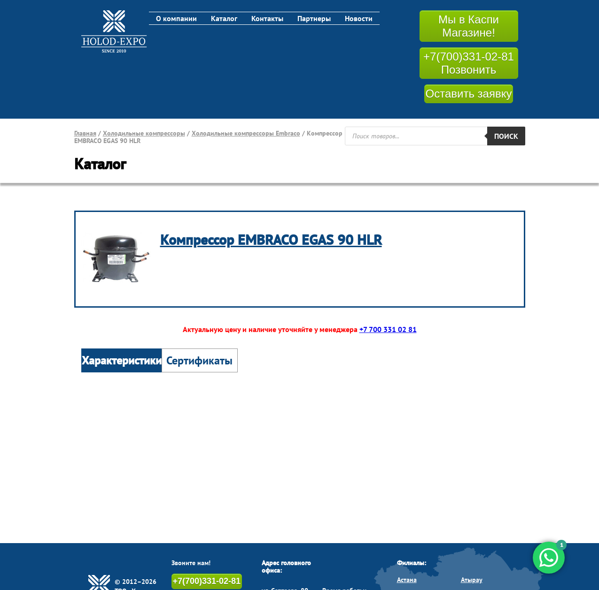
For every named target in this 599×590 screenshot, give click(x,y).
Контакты (267, 18)
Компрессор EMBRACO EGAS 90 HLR (271, 239)
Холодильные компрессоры (144, 133)
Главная (85, 133)
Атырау (471, 579)
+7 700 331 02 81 (388, 329)
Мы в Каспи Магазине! (468, 26)
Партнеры (314, 18)
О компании (176, 18)
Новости (359, 18)
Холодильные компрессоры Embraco (246, 133)
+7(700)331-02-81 (207, 581)
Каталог (224, 18)
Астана (407, 579)
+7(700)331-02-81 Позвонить (468, 63)
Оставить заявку (469, 93)
